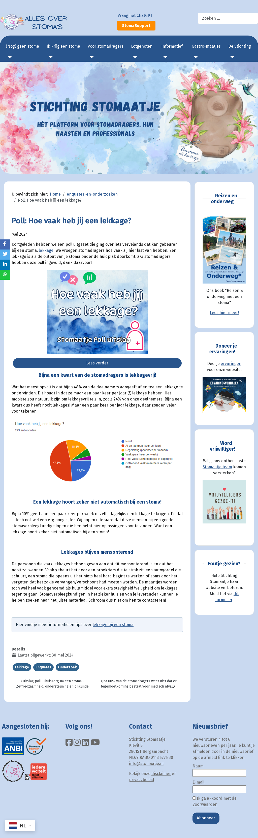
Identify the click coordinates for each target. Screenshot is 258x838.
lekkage (46, 250)
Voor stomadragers (105, 46)
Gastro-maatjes (206, 46)
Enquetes (43, 667)
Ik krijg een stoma (63, 46)
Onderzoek (67, 667)
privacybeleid (141, 779)
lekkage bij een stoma (113, 624)
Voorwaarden (204, 804)
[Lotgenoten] (134, 57)
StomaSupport (136, 25)
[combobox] (228, 18)
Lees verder (97, 363)
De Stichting (239, 46)
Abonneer (206, 818)
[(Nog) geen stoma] (9, 57)
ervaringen (231, 363)
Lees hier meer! (224, 312)
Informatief (172, 46)
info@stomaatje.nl (146, 763)
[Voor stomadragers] (91, 57)
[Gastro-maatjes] (195, 57)
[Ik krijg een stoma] (50, 57)
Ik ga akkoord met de (214, 801)
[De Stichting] (231, 57)
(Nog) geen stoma (22, 46)
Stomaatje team (217, 466)
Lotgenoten (141, 46)
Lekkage (22, 667)
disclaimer (161, 773)
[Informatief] (164, 57)
